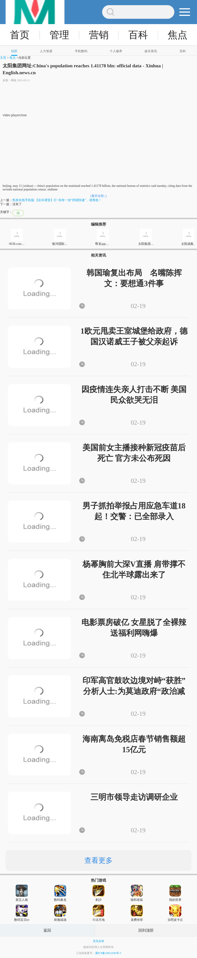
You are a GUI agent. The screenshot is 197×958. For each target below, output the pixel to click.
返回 (47, 930)
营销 (99, 34)
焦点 (177, 34)
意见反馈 (98, 941)
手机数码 (81, 51)
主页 (3, 57)
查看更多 (98, 860)
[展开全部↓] (99, 196)
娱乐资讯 (151, 51)
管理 (59, 34)
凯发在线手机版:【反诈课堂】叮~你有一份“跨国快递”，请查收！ (57, 200)
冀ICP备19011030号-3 (108, 953)
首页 (19, 34)
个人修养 (116, 51)
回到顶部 (146, 930)
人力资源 (46, 51)
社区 (14, 51)
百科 (138, 34)
